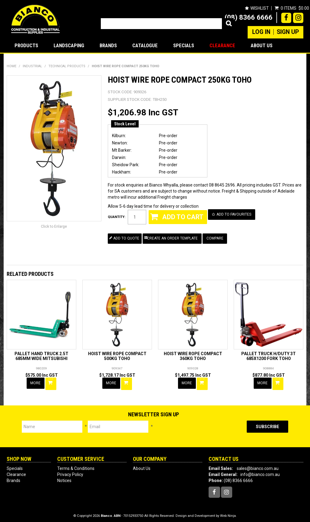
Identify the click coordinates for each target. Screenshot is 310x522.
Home (11, 66)
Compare (217, 237)
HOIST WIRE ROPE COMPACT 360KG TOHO (193, 355)
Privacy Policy (70, 471)
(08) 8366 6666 (248, 17)
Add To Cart (52, 381)
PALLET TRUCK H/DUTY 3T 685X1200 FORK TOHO (268, 355)
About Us (261, 45)
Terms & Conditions (75, 465)
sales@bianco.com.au (258, 465)
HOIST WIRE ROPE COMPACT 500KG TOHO (117, 355)
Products (26, 45)
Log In (261, 32)
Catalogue (145, 45)
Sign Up (288, 32)
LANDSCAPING (69, 45)
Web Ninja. (228, 513)
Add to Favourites (235, 214)
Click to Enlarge (54, 226)
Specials (183, 45)
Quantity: (116, 216)
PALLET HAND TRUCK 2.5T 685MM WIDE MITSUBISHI (41, 355)
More (36, 381)
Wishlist (259, 8)
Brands (108, 45)
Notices (64, 477)
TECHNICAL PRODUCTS (66, 66)
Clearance (222, 45)
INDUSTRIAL (32, 66)
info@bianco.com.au (260, 471)
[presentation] (200, 429)
